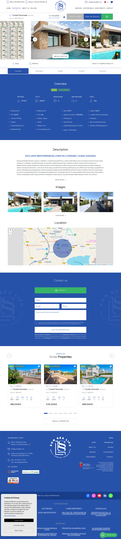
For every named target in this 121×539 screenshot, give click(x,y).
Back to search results (102, 63)
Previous (34, 39)
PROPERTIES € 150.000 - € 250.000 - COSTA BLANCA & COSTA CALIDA (101, 514)
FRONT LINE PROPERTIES (47, 512)
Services (78, 8)
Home (9, 8)
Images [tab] (60, 71)
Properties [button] (16, 8)
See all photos (60, 56)
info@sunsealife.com (93, 2)
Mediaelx (56, 495)
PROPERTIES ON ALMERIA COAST (74, 528)
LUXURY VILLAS (101, 508)
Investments (100, 8)
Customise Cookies (18, 525)
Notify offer (75, 16)
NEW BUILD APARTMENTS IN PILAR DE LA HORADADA (74, 534)
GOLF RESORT (47, 508)
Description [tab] (39, 71)
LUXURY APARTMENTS (74, 508)
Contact (60, 290)
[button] (60, 215)
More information (10, 516)
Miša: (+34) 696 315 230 (15, 2)
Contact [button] (109, 8)
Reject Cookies (19, 530)
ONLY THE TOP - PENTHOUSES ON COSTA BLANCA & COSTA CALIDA (74, 513)
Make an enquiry (92, 16)
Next (87, 39)
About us (25, 8)
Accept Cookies (19, 520)
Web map (40, 495)
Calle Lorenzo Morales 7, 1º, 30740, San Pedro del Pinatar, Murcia (22, 454)
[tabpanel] (24, 385)
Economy (103, 71)
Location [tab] (82, 71)
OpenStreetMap (97, 264)
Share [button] (15, 63)
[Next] (111, 355)
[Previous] (9, 355)
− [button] (10, 233)
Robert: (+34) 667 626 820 (36, 2)
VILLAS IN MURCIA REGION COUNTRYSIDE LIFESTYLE (101, 529)
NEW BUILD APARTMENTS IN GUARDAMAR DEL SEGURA (47, 534)
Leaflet (85, 264)
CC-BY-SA (110, 264)
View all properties (60, 421)
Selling (34, 8)
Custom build (88, 8)
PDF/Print (33, 63)
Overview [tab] (18, 71)
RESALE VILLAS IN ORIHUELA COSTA (47, 529)
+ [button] (10, 230)
